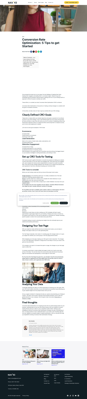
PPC (55, 376)
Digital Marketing (69, 376)
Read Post (25, 364)
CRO (55, 380)
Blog (46, 2)
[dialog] (43, 199)
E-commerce (67, 378)
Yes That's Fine (54, 202)
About (35, 2)
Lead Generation (68, 381)
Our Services (56, 374)
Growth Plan (47, 383)
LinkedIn (78, 395)
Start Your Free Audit (71, 2)
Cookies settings (46, 202)
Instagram (73, 395)
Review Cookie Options (64, 202)
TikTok (70, 395)
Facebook (67, 395)
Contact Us (50, 2)
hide (34, 57)
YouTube (75, 395)
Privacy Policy (25, 395)
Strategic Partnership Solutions (72, 383)
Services (30, 2)
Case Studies (41, 2)
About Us (46, 376)
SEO (23, 36)
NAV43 (28, 313)
